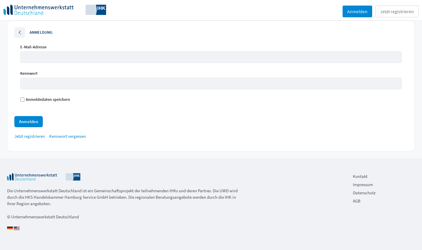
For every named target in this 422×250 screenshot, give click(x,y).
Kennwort (29, 73)
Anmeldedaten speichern (45, 99)
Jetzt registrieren (397, 11)
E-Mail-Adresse (33, 47)
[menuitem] (29, 136)
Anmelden (357, 11)
